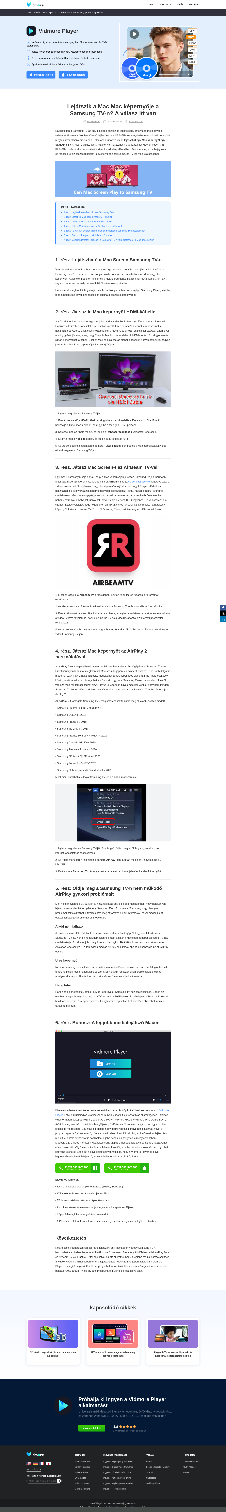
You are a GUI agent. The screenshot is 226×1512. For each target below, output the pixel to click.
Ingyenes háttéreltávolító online (117, 1478)
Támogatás (194, 4)
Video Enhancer (82, 1483)
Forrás (180, 4)
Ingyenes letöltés (41, 75)
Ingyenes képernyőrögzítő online (117, 1461)
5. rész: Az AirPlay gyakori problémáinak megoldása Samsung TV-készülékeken (104, 231)
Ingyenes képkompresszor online (118, 1483)
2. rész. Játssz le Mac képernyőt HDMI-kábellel (88, 217)
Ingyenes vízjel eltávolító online (117, 1472)
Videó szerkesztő (82, 1489)
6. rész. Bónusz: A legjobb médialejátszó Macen (88, 235)
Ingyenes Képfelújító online (115, 1489)
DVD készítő (80, 1478)
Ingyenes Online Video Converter (118, 1467)
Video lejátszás (50, 12)
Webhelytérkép (153, 1483)
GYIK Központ (189, 1467)
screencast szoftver (139, 481)
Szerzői (149, 1472)
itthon (29, 12)
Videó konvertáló (82, 1461)
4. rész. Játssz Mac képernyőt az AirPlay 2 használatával (93, 226)
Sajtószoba (151, 1478)
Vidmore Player (58, 31)
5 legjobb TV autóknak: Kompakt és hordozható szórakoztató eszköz (173, 1354)
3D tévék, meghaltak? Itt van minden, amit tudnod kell (53, 1354)
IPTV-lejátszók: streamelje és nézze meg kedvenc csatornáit (113, 1354)
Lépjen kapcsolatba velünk (158, 1467)
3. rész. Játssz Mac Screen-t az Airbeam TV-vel (88, 221)
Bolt (151, 4)
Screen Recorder (82, 1467)
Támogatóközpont (191, 1461)
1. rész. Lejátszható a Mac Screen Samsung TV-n (89, 212)
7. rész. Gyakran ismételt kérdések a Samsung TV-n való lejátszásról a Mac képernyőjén (109, 240)
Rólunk (149, 1461)
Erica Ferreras (91, 121)
